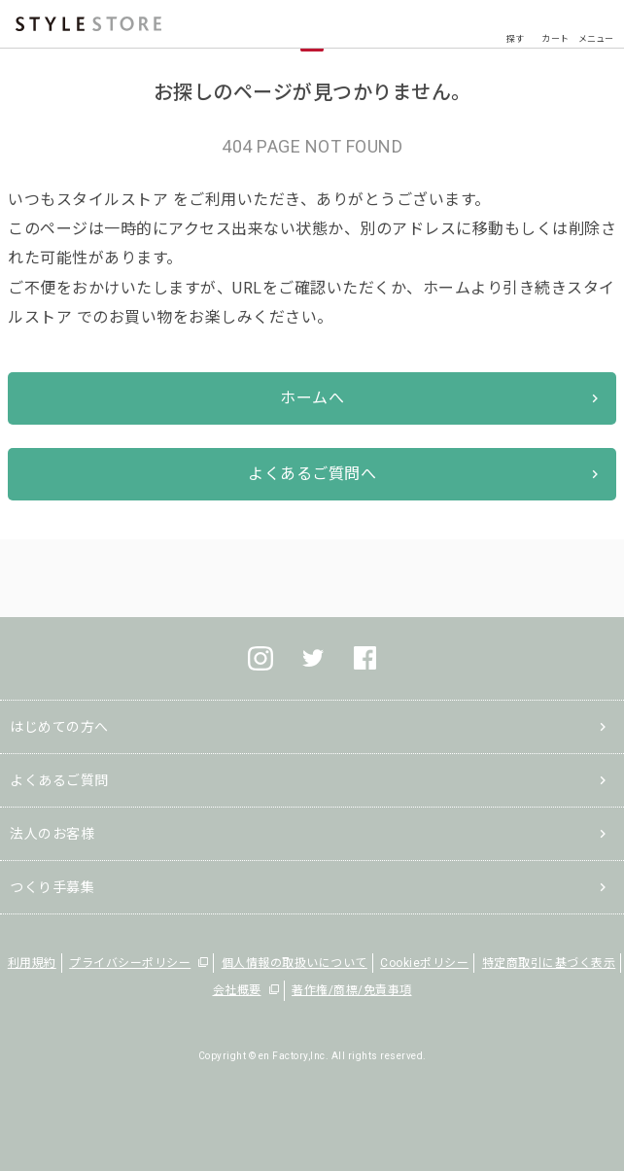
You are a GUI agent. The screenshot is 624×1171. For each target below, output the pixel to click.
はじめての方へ (59, 727)
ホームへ (312, 398)
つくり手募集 (52, 887)
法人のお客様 (52, 834)
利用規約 (32, 963)
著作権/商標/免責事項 (352, 990)
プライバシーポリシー (130, 963)
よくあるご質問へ (312, 474)
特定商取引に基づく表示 (549, 963)
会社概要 (237, 990)
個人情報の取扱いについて (294, 963)
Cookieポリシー (424, 963)
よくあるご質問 (59, 780)
